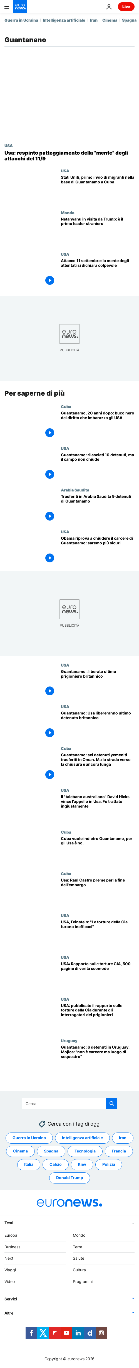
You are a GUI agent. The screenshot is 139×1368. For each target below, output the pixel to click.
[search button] (111, 1103)
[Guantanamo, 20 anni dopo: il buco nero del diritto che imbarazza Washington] (98, 425)
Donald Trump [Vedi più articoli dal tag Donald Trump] (69, 1177)
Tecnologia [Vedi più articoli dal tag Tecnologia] (85, 1151)
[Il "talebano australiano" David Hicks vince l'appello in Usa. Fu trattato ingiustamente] (98, 809)
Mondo (68, 212)
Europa (10, 1235)
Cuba (66, 406)
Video (9, 1281)
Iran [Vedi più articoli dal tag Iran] (122, 1138)
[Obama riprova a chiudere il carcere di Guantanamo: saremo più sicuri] (98, 550)
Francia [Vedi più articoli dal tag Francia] (119, 1151)
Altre (8, 1313)
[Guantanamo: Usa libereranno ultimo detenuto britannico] (98, 725)
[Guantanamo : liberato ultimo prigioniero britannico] (98, 683)
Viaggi (10, 1269)
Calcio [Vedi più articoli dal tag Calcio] (55, 1164)
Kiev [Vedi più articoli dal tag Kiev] (82, 1164)
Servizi (10, 1299)
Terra (77, 1246)
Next (8, 1258)
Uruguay (69, 1040)
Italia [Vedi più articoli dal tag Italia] (28, 1164)
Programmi (83, 1281)
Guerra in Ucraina (21, 20)
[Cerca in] (69, 1103)
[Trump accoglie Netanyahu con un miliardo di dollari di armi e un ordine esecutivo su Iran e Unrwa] (98, 231)
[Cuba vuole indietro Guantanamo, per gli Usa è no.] (98, 850)
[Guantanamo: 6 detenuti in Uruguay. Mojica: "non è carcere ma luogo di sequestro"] (98, 1059)
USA (8, 145)
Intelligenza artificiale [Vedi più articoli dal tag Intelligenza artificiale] (82, 1138)
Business (12, 1246)
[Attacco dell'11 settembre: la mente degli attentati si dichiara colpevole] (98, 272)
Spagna (129, 20)
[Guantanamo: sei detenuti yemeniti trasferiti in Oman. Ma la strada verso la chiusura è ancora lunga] (98, 767)
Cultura (79, 1269)
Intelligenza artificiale (64, 20)
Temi (8, 1222)
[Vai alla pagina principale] (20, 6)
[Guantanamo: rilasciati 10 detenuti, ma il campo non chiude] (98, 467)
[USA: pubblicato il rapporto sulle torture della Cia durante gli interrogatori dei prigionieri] (98, 1017)
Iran (94, 20)
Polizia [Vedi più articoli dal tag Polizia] (108, 1164)
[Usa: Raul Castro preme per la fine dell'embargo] (98, 892)
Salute (78, 1258)
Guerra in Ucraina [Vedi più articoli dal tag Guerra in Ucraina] (29, 1138)
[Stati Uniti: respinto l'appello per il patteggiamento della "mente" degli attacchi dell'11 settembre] (69, 156)
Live (126, 6)
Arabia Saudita (75, 490)
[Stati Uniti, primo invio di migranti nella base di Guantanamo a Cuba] (98, 189)
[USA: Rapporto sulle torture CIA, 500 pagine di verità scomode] (98, 976)
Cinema (109, 20)
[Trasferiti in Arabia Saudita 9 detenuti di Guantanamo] (98, 508)
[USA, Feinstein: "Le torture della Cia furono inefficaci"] (98, 934)
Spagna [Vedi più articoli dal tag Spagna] (51, 1151)
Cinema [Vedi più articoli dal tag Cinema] (20, 1151)
